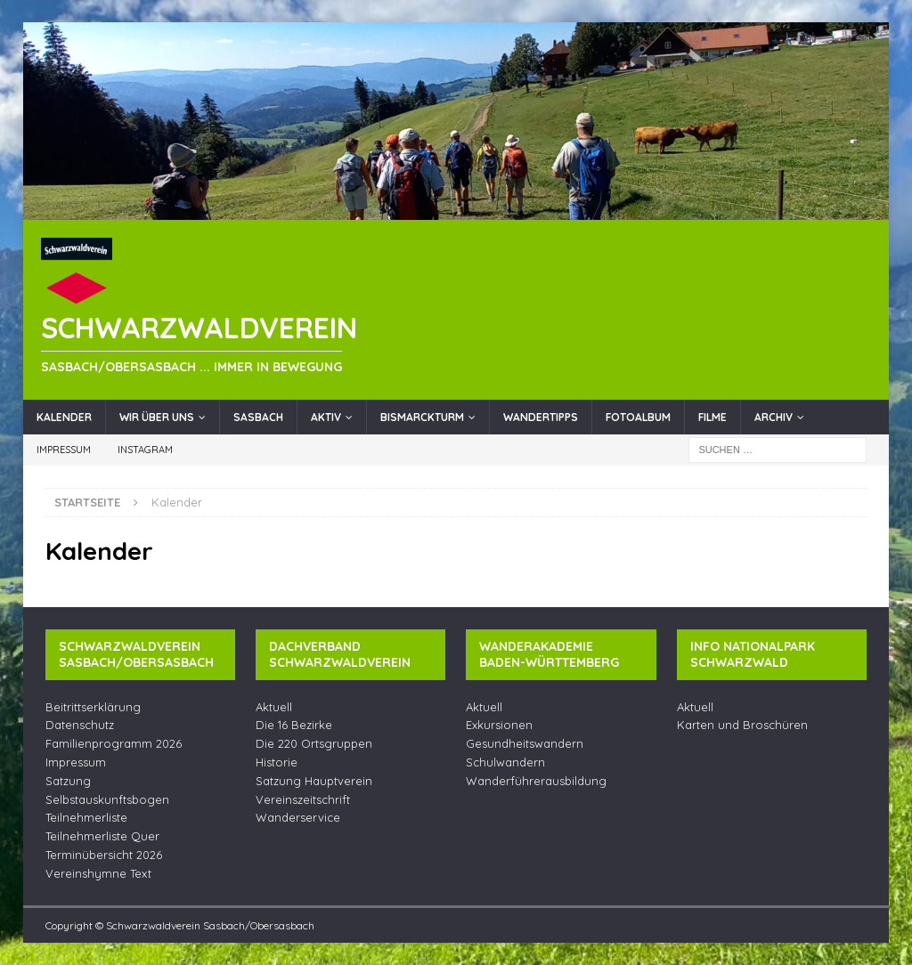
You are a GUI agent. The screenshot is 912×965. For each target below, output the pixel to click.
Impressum (64, 449)
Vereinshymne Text (98, 873)
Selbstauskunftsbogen (107, 799)
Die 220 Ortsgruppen (314, 743)
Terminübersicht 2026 (103, 854)
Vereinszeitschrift (303, 799)
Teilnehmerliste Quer (102, 836)
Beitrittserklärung (93, 707)
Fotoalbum (638, 417)
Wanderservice (298, 817)
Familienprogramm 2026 (113, 743)
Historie (276, 762)
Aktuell (274, 707)
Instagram (145, 449)
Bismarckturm (422, 417)
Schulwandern (505, 762)
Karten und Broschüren (742, 725)
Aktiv (326, 417)
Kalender (64, 417)
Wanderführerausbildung (536, 781)
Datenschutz (79, 725)
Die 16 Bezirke (294, 725)
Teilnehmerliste (86, 817)
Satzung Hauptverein (314, 781)
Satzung (68, 781)
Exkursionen (499, 725)
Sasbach (258, 417)
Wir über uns (156, 417)
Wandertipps (540, 417)
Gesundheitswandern (524, 743)
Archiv (773, 417)
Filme (712, 417)
